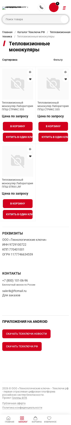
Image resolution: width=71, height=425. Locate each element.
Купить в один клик (19, 137)
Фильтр (58, 59)
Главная (7, 32)
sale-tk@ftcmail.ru (14, 291)
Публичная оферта (14, 403)
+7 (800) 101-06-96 (41, 7)
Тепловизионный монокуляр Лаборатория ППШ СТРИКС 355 (17, 106)
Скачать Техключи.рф (22, 346)
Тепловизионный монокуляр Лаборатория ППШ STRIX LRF (17, 183)
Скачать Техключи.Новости (26, 333)
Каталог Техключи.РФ (31, 32)
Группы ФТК (19, 397)
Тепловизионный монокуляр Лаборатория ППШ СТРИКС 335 (53, 106)
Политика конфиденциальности (22, 407)
